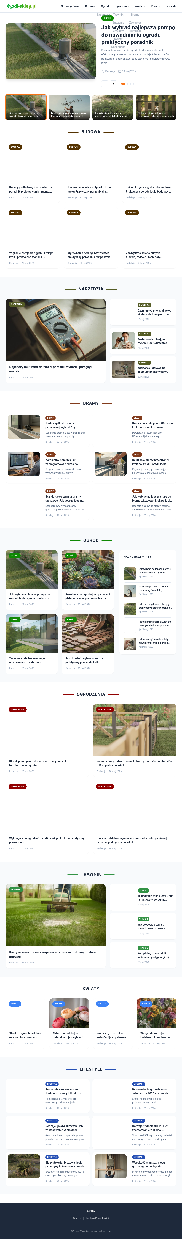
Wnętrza (140, 6)
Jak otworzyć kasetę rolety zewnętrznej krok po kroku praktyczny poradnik (153, 641)
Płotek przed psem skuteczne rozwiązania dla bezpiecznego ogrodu (155, 623)
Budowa (90, 6)
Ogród (105, 6)
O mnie (77, 1218)
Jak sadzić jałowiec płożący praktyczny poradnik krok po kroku (154, 606)
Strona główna (70, 6)
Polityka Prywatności (97, 1218)
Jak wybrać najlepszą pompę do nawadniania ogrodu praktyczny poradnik (155, 571)
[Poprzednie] (104, 83)
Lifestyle (170, 6)
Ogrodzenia (121, 6)
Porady (155, 6)
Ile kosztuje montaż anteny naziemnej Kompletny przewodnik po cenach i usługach (153, 588)
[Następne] (113, 83)
